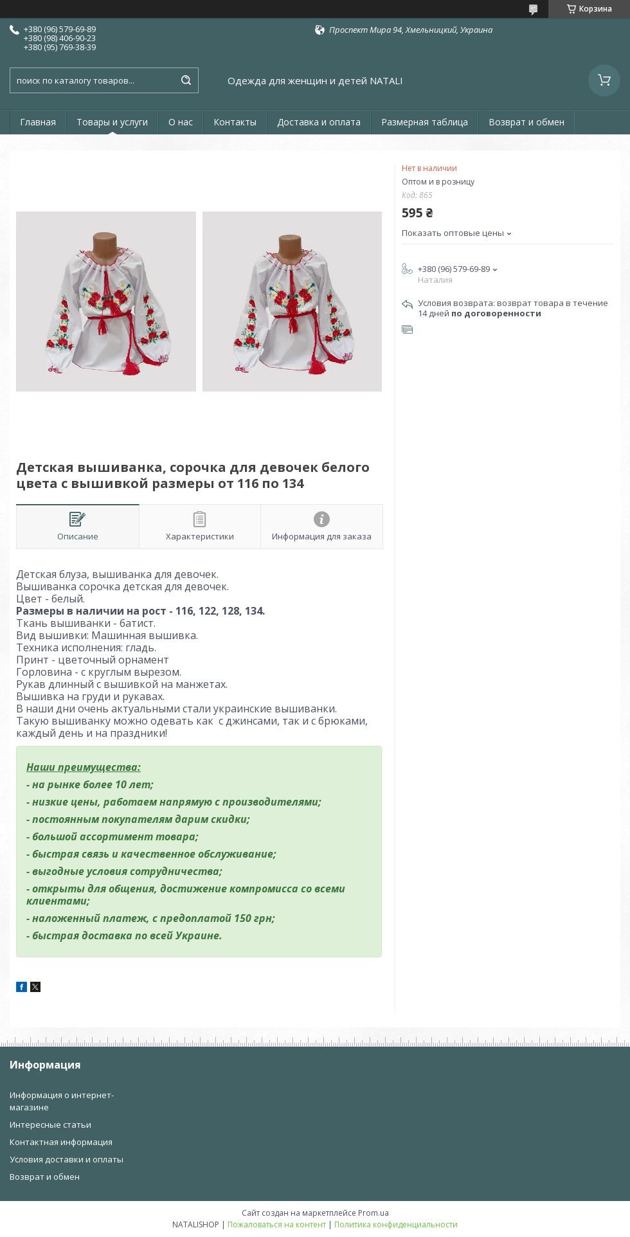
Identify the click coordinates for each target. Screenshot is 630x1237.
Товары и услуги (112, 122)
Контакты (234, 122)
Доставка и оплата (319, 122)
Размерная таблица (424, 122)
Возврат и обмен (526, 122)
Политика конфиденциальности (396, 1224)
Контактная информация (61, 1142)
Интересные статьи (50, 1124)
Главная (38, 122)
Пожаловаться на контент (277, 1224)
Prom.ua (373, 1212)
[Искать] (186, 80)
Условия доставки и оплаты (66, 1159)
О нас (180, 122)
